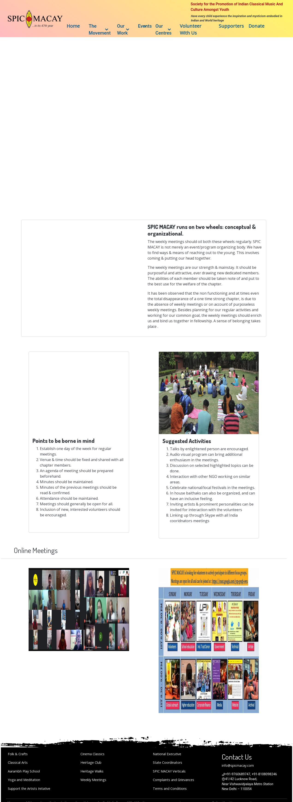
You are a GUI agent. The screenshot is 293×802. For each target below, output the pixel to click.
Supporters (231, 26)
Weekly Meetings (93, 780)
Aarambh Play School (24, 771)
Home (73, 26)
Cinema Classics (92, 754)
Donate (256, 26)
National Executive (167, 754)
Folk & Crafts (18, 754)
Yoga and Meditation (24, 780)
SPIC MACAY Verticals (169, 771)
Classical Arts (18, 762)
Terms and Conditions (170, 788)
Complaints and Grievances (173, 780)
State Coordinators (167, 762)
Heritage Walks (92, 771)
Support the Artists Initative (29, 788)
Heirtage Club (90, 762)
